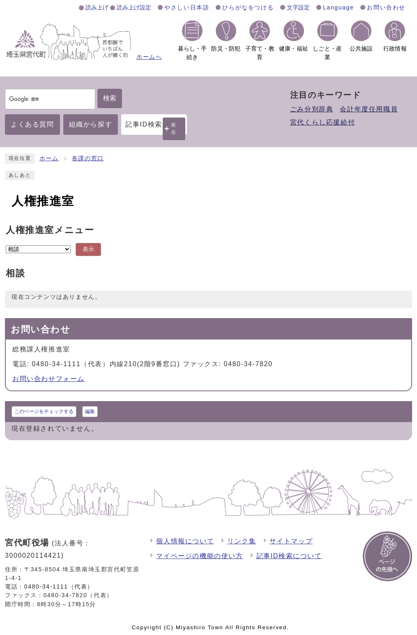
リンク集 (241, 541)
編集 (90, 411)
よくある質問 (32, 124)
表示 (174, 128)
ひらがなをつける (248, 7)
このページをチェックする (44, 411)
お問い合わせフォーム (48, 378)
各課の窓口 (88, 158)
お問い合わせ (386, 7)
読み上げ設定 (134, 7)
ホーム (49, 158)
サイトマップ (291, 541)
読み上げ (96, 7)
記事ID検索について (289, 555)
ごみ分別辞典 (312, 109)
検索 (109, 98)
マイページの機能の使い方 (199, 555)
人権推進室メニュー (50, 230)
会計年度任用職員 (369, 109)
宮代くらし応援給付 (322, 122)
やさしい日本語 (186, 7)
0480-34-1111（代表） (59, 586)
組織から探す (91, 124)
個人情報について (185, 541)
